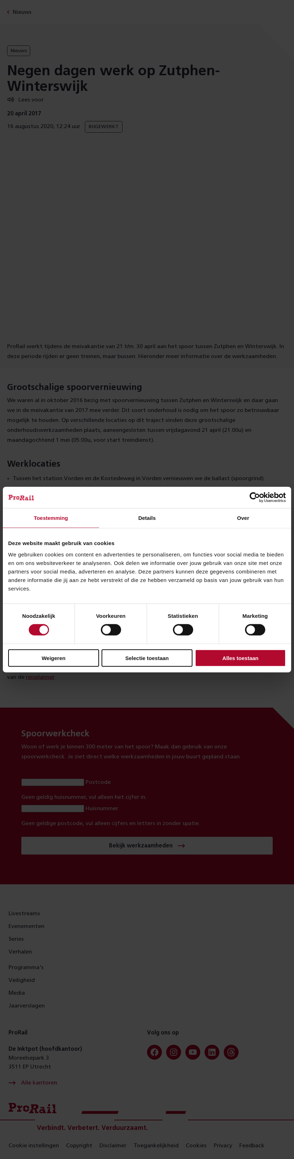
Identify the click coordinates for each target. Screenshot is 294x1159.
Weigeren (53, 658)
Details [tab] (147, 518)
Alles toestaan (240, 658)
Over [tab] (243, 518)
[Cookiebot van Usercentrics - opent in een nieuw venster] (255, 497)
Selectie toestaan (147, 658)
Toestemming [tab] (51, 518)
